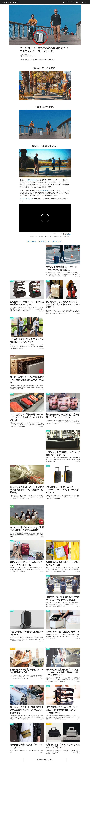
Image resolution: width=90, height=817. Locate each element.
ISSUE (11, 507)
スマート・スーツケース (57, 237)
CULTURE (48, 246)
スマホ (49, 237)
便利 (45, 237)
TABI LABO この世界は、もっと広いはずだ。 (45, 242)
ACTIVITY (48, 542)
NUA (70, 233)
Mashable (44, 191)
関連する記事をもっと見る (45, 760)
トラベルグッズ (34, 237)
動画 (68, 237)
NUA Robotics (32, 180)
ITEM (11, 281)
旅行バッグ (41, 237)
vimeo (65, 237)
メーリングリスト (26, 199)
